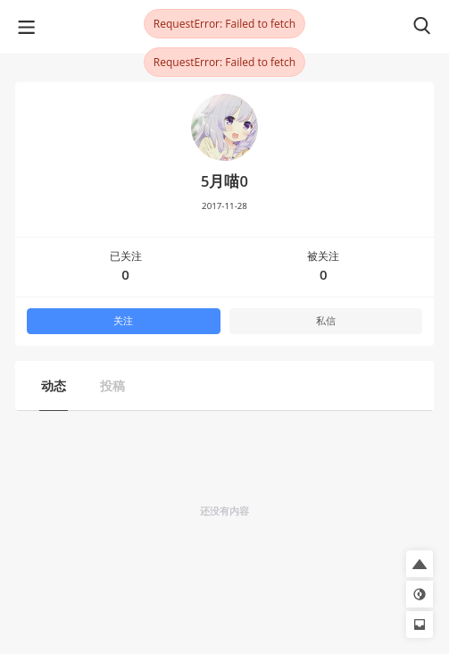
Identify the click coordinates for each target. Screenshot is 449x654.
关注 (123, 320)
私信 (326, 320)
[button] (419, 563)
